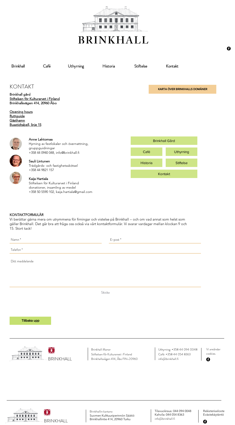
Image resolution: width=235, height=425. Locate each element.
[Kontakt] (172, 66)
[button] (182, 89)
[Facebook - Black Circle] (229, 48)
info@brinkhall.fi (67, 152)
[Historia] (108, 66)
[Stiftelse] (140, 66)
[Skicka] (105, 292)
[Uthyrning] (76, 66)
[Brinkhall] (17, 66)
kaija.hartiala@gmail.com (74, 192)
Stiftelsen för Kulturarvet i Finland (35, 99)
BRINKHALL (114, 42)
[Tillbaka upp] (30, 321)
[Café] (47, 66)
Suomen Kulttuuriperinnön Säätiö (112, 415)
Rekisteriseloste (213, 411)
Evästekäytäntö (213, 414)
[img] (16, 144)
